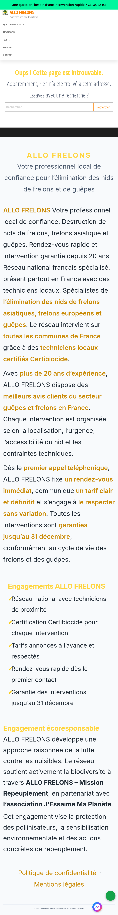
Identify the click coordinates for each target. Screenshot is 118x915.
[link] (59, 5)
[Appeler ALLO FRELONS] (110, 896)
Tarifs (6, 39)
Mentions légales (59, 884)
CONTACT (8, 54)
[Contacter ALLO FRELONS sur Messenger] (97, 907)
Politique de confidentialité (58, 873)
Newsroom (9, 32)
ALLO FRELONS (22, 12)
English (7, 47)
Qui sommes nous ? (13, 24)
